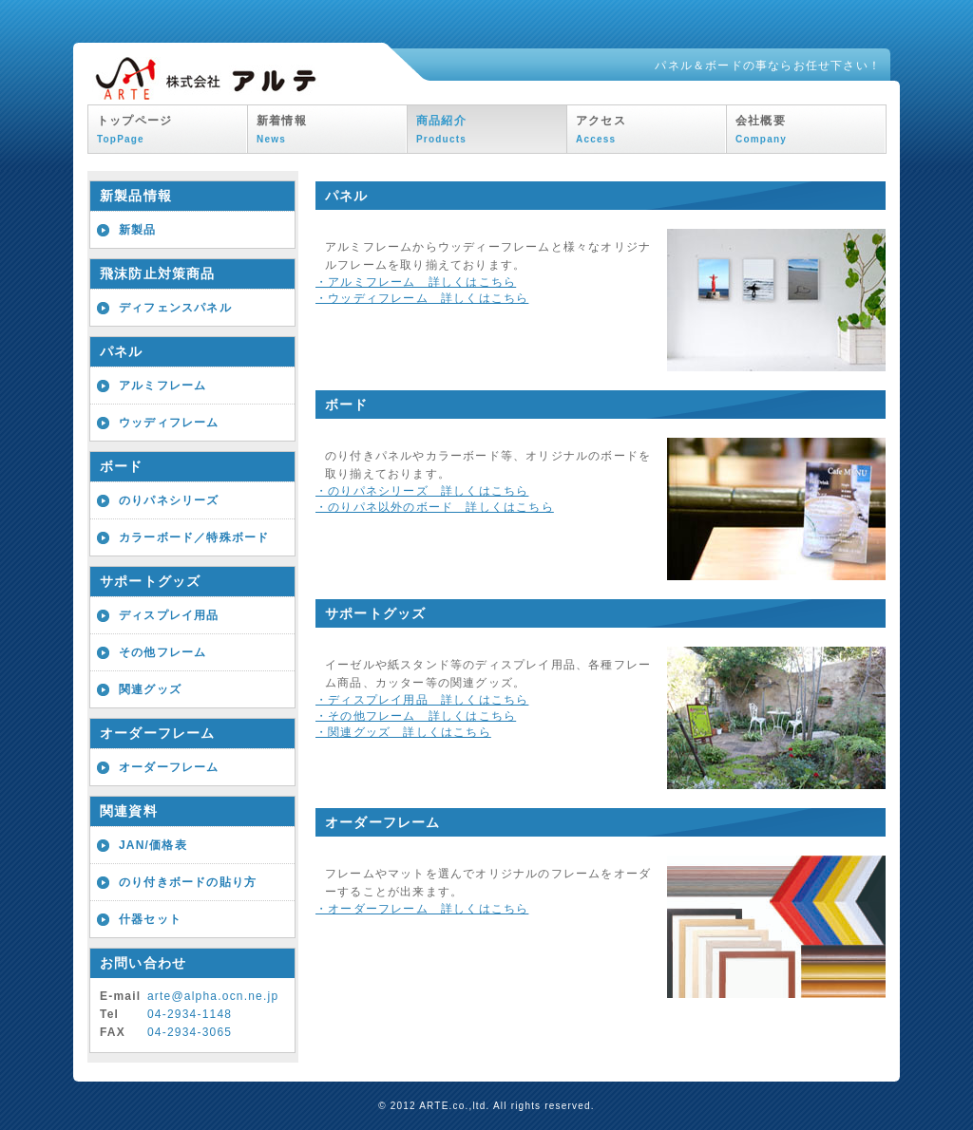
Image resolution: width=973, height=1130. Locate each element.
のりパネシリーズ (169, 500)
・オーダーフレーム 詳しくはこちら (421, 908)
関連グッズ (150, 689)
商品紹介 (441, 129)
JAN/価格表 (153, 845)
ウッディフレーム (169, 422)
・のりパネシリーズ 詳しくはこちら (421, 491)
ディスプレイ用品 (169, 615)
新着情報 (282, 129)
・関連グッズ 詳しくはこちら (403, 732)
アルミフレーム (162, 385)
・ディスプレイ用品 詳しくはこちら (421, 699)
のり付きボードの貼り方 (188, 882)
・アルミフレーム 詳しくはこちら (415, 282)
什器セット (150, 919)
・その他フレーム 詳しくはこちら (415, 716)
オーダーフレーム (169, 767)
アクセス (601, 129)
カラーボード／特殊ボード (194, 537)
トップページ (134, 129)
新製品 (138, 229)
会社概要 (761, 129)
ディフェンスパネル (175, 307)
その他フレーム (162, 652)
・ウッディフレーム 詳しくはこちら (421, 298)
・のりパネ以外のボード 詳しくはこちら (434, 507)
